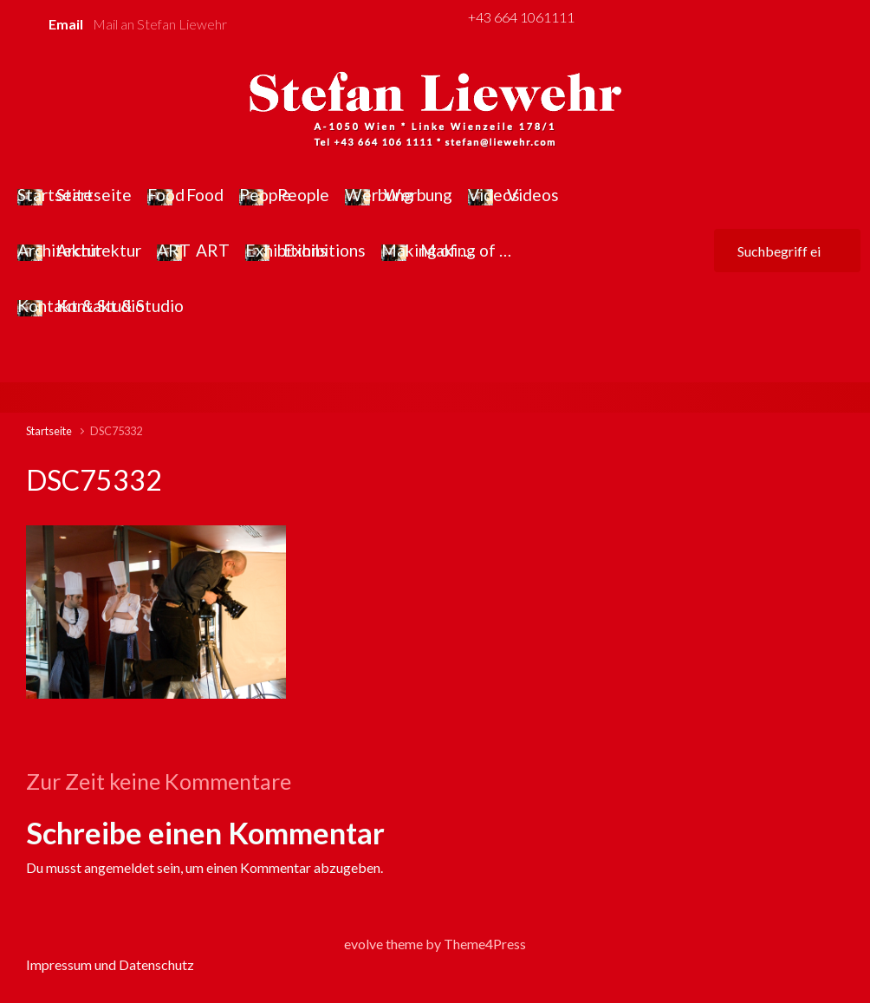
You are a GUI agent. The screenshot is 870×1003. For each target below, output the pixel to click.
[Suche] (787, 250)
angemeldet (119, 867)
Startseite (49, 431)
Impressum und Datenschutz (110, 964)
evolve (363, 943)
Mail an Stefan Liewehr (160, 24)
